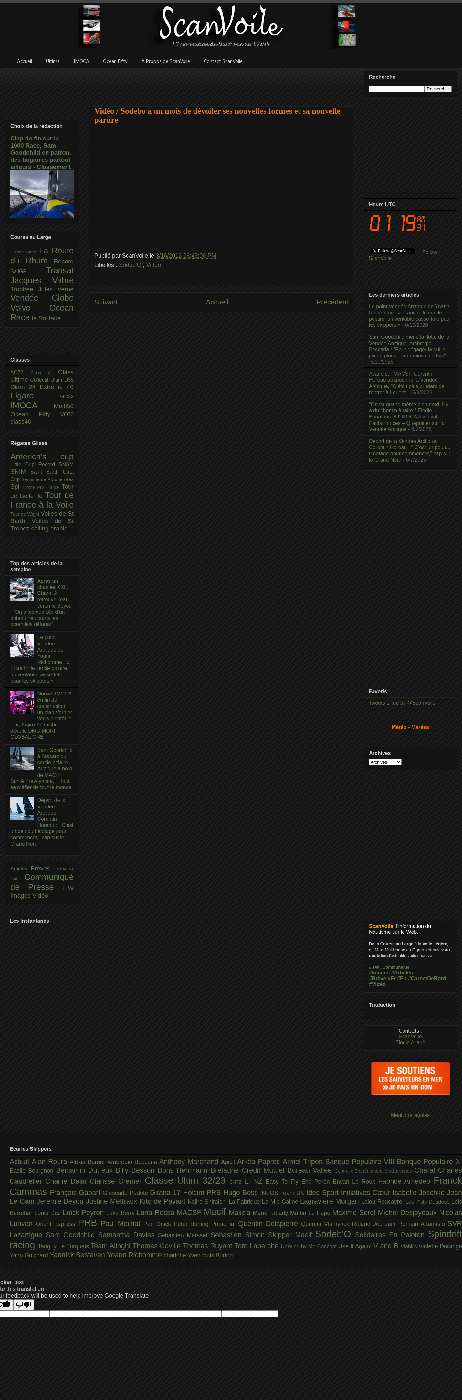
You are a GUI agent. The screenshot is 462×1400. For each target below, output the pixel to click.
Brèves (42, 868)
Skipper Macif (291, 1235)
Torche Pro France (41, 487)
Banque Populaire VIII (361, 1162)
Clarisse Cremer (117, 1181)
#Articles (402, 972)
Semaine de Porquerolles (47, 479)
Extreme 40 (57, 387)
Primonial (224, 1224)
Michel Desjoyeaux (408, 1213)
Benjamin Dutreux (86, 1170)
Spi (16, 486)
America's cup (42, 456)
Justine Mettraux (112, 1201)
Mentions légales (410, 1115)
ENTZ (236, 1182)
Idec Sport (324, 1193)
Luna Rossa (157, 1213)
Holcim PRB (203, 1193)
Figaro (35, 395)
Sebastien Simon (239, 1235)
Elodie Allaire (410, 1042)
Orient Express (57, 1224)
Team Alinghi (111, 1246)
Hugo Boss (241, 1193)
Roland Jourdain (375, 1224)
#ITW (374, 967)
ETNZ (255, 1181)
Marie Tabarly (271, 1213)
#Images (379, 972)
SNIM (20, 471)
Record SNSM (56, 464)
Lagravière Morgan (330, 1201)
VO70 (67, 414)
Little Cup (24, 464)
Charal (426, 1170)
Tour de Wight (25, 514)
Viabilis (410, 1246)
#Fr (392, 978)
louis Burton (217, 1255)
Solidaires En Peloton (391, 1235)
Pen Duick (158, 1224)
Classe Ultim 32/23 (187, 1180)
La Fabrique (245, 1202)
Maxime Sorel (355, 1213)
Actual (21, 1162)
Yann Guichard (30, 1255)
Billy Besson (137, 1170)
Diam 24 (25, 387)
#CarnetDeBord (427, 978)
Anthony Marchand (190, 1162)
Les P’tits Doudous (428, 1202)
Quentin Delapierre (269, 1224)
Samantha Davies (128, 1235)
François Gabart (76, 1193)
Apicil (229, 1162)
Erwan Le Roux (355, 1182)
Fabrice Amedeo (406, 1181)
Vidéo (153, 265)
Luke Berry (121, 1213)
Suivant (106, 302)
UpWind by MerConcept (309, 1246)
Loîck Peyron (84, 1213)
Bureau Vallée (311, 1170)
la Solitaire (46, 318)
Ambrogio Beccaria (133, 1162)
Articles (20, 868)
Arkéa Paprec (260, 1162)
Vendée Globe (42, 297)
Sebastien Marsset (184, 1235)
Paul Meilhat (122, 1224)
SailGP (28, 271)
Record (64, 261)
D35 (69, 380)
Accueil (217, 302)
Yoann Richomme (135, 1255)
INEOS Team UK (283, 1193)
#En (401, 978)
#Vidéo (377, 984)
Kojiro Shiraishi (208, 1202)
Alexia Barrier (89, 1162)
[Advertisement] (221, 83)
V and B (386, 1246)
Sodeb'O (131, 265)
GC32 (67, 396)
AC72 (20, 372)
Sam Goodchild (72, 1235)
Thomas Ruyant (208, 1246)
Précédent (332, 302)
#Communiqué (394, 967)
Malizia (241, 1213)
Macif (216, 1212)
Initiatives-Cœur (367, 1193)
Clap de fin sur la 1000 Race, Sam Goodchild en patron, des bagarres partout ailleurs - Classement (40, 152)
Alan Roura (51, 1162)
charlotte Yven (183, 1255)
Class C (44, 372)
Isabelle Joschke (420, 1193)
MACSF (190, 1213)
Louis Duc (48, 1213)
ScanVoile (410, 1036)
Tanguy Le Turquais (64, 1246)
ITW (68, 887)
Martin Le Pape (311, 1213)
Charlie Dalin (67, 1181)
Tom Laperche (257, 1246)
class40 (20, 421)
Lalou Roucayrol (383, 1202)
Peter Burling (192, 1224)
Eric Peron (317, 1182)
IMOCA (32, 405)
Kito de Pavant (164, 1201)
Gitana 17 (166, 1193)
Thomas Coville (157, 1246)
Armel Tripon (303, 1162)
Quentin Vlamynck (326, 1224)
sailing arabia (49, 528)
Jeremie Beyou (61, 1201)
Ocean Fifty (35, 414)
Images (21, 895)
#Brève (377, 978)
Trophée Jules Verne (42, 289)
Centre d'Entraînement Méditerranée (375, 1171)
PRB (89, 1223)
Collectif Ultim (47, 380)
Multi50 (64, 406)
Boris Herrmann (184, 1170)
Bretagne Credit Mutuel (249, 1170)
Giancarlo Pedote (126, 1193)
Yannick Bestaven (78, 1255)
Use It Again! (355, 1246)
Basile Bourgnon (33, 1171)
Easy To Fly (283, 1182)
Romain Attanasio (423, 1224)
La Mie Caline (281, 1202)
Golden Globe (24, 252)
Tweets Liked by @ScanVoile (402, 702)
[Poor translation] (23, 1304)
